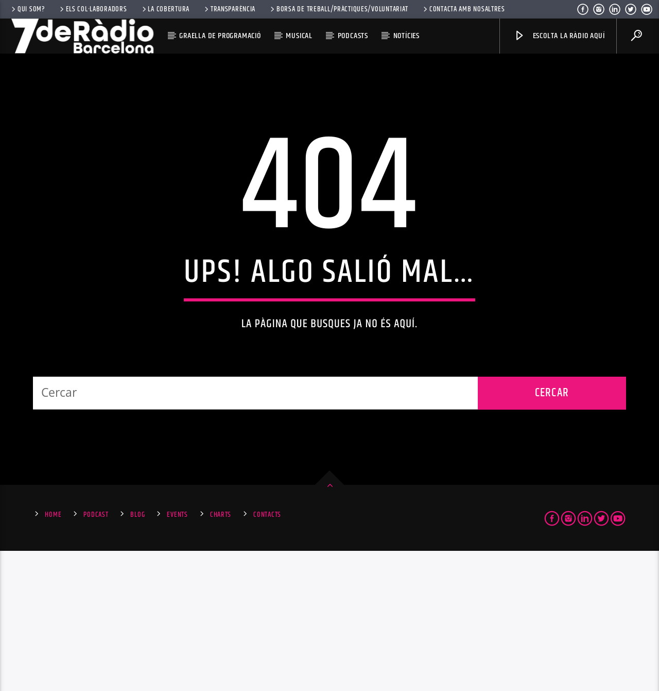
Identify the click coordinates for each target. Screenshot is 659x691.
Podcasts (353, 35)
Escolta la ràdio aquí (559, 35)
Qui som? (27, 9)
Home (53, 655)
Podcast (95, 655)
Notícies (406, 35)
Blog (137, 655)
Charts (220, 655)
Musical (299, 35)
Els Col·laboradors (92, 9)
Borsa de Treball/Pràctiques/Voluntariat (338, 9)
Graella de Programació (220, 35)
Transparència (229, 9)
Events (177, 655)
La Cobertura (165, 9)
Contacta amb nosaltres (463, 9)
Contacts (267, 655)
